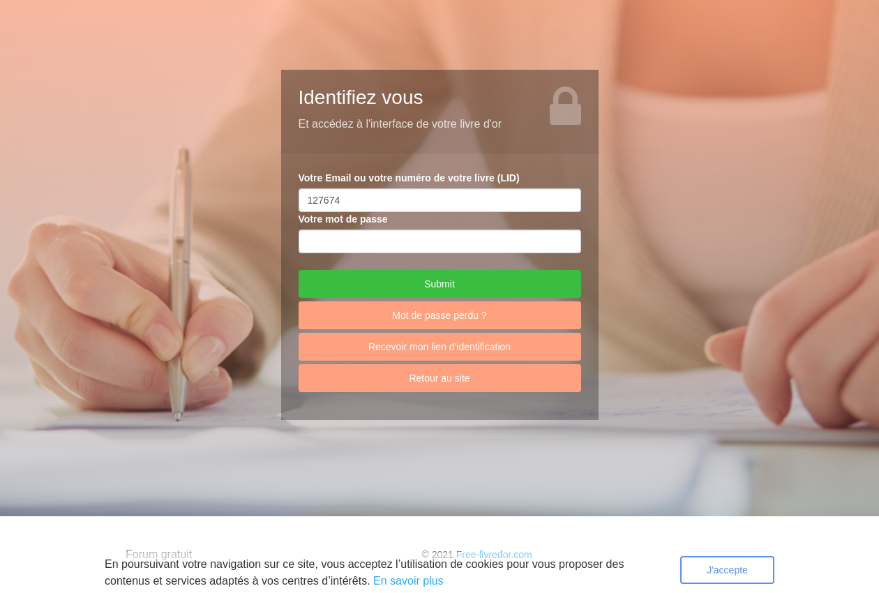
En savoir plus (408, 581)
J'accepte (727, 570)
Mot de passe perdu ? (439, 315)
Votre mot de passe (343, 219)
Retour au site (439, 378)
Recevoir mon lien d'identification (439, 346)
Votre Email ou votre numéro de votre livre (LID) (409, 177)
